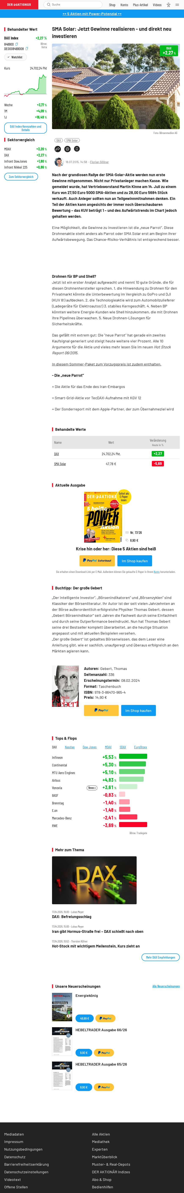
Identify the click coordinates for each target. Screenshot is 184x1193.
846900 (11, 44)
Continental (59, 765)
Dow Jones (90, 747)
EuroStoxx (140, 747)
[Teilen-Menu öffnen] (58, 149)
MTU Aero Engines (63, 772)
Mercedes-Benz (62, 818)
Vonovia (57, 788)
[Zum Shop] (112, 4)
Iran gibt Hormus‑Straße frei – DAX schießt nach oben (97, 931)
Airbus (56, 780)
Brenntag (58, 803)
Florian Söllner (99, 162)
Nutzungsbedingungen (23, 1149)
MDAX (108, 747)
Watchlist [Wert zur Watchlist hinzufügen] (16, 57)
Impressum (13, 1141)
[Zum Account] (124, 4)
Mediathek (101, 1141)
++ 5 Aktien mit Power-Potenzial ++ (92, 13)
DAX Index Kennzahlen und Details (25, 128)
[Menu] (178, 4)
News (92, 788)
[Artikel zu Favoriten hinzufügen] (77, 149)
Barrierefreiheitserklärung (26, 1164)
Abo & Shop (101, 1179)
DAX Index (11, 38)
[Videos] (157, 4)
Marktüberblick (104, 1156)
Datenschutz (14, 1156)
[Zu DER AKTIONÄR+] (140, 4)
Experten (100, 1149)
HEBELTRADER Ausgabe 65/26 (101, 1064)
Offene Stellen (16, 1187)
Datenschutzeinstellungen (26, 1172)
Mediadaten (14, 1134)
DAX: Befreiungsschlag (71, 916)
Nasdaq (70, 747)
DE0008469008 (16, 48)
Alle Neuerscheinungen (166, 986)
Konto (157, 571)
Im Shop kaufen (135, 560)
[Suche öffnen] (49, 4)
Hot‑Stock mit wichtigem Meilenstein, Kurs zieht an (96, 946)
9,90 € (84, 1053)
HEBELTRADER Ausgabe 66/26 (101, 1029)
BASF (55, 795)
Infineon (57, 757)
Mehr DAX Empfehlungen (160, 957)
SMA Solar (72, 140)
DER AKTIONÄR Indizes (111, 1171)
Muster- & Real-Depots (111, 1164)
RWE (55, 825)
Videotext (12, 1179)
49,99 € (84, 1018)
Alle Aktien (101, 1134)
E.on (55, 810)
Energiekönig (87, 995)
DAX (58, 140)
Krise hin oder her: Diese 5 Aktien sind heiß (116, 548)
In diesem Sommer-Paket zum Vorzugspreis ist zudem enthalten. (106, 364)
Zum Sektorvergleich (21, 176)
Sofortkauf (97, 560)
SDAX (123, 747)
